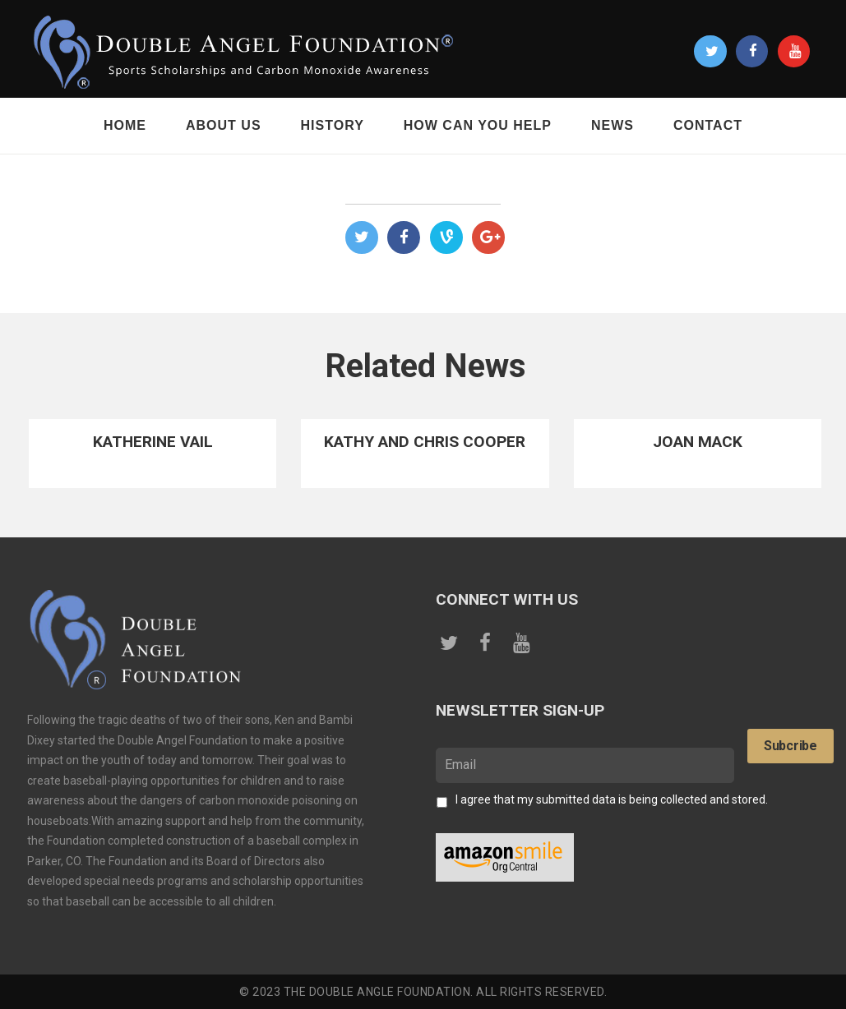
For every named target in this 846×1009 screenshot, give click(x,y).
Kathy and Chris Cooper (424, 441)
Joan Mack (697, 441)
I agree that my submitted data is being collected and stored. (611, 799)
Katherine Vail (153, 441)
